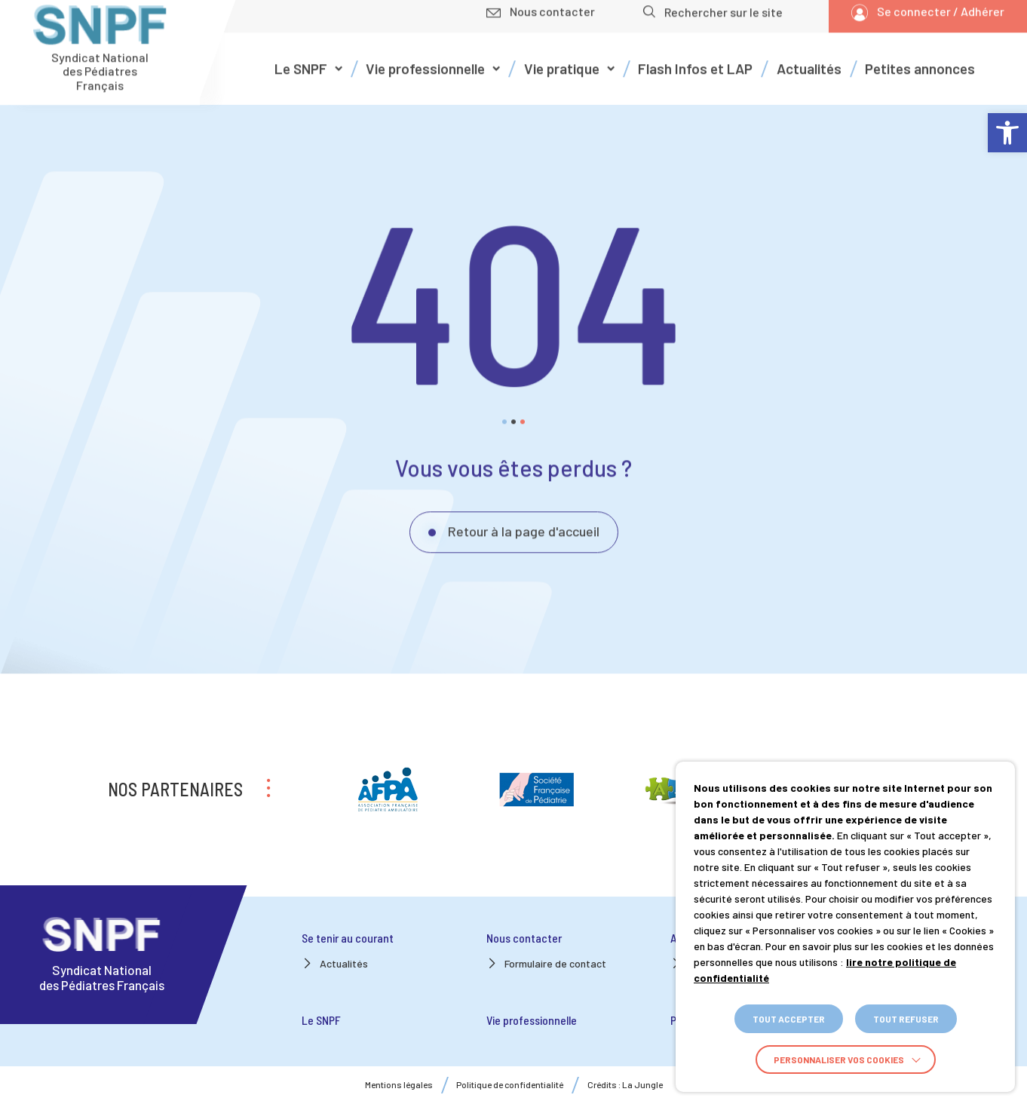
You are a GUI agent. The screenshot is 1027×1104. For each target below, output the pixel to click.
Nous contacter (524, 938)
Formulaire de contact (555, 963)
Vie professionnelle (425, 59)
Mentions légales (399, 1085)
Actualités (809, 59)
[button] (1007, 132)
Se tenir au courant (348, 938)
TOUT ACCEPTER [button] (789, 1019)
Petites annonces (920, 59)
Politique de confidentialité (509, 1085)
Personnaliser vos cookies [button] (839, 1059)
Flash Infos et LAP (695, 59)
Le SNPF (300, 59)
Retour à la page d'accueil (523, 522)
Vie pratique (561, 59)
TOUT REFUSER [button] (906, 1019)
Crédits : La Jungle (625, 1085)
